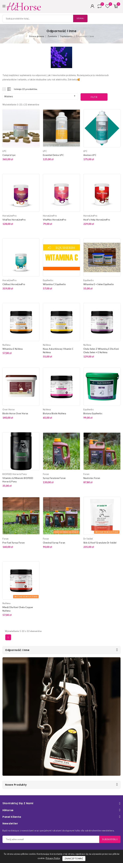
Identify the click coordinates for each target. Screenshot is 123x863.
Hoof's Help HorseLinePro (96, 219)
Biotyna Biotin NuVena (54, 413)
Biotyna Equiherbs (92, 413)
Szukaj (79, 18)
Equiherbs (48, 280)
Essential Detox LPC (53, 155)
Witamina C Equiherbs (54, 284)
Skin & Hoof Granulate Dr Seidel (100, 542)
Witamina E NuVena (12, 349)
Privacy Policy (53, 858)
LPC (4, 151)
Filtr (94, 97)
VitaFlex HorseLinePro (14, 219)
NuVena (6, 345)
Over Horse (8, 409)
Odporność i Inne (17, 650)
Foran (46, 474)
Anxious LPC (89, 155)
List (9, 89)
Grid (4, 89)
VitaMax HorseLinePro (54, 219)
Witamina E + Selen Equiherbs (98, 284)
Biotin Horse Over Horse (15, 413)
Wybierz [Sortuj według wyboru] (40, 96)
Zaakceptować (74, 858)
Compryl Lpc (9, 155)
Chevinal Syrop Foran (54, 542)
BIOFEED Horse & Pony (14, 474)
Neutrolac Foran (91, 478)
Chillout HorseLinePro (13, 284)
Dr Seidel (88, 538)
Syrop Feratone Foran (54, 478)
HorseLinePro (9, 215)
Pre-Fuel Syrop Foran (13, 542)
